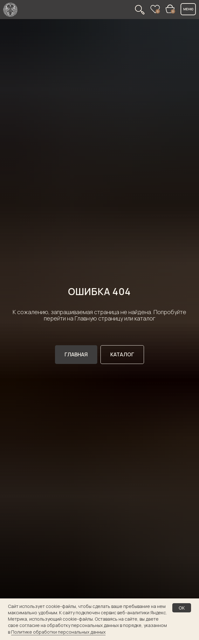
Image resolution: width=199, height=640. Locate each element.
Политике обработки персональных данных (58, 632)
